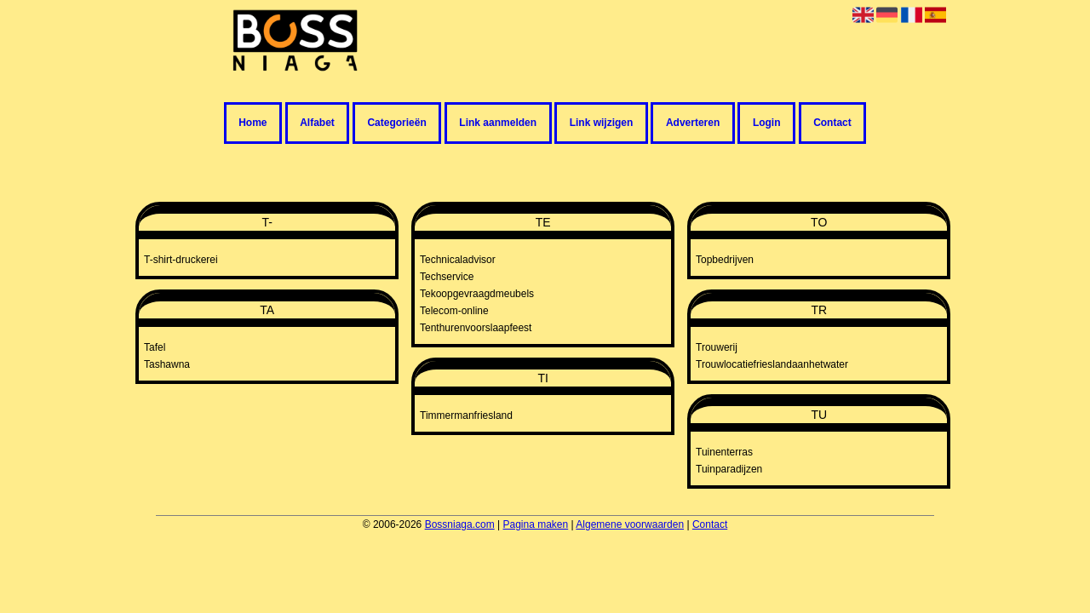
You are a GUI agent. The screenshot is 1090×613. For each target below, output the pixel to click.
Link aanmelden (497, 123)
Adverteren (693, 123)
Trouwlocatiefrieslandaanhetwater (772, 364)
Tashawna (167, 364)
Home (252, 123)
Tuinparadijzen (729, 469)
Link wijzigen (602, 123)
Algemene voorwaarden (630, 524)
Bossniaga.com (460, 524)
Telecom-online (454, 311)
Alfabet (317, 123)
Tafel (154, 347)
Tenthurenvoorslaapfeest (475, 328)
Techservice (446, 277)
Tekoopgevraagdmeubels (477, 294)
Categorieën (396, 123)
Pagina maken (535, 524)
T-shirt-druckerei (181, 260)
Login (767, 123)
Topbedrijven (725, 260)
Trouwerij (716, 347)
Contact (832, 123)
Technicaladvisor (458, 260)
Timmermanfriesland (466, 415)
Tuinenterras (724, 452)
